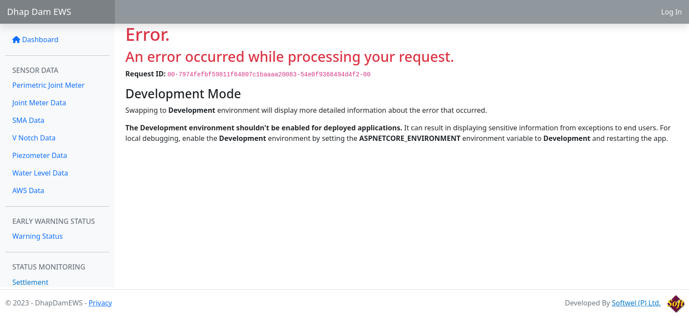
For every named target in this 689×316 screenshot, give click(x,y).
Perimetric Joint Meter (48, 85)
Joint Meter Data (39, 103)
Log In (671, 12)
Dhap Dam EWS (39, 12)
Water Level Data (40, 173)
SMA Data (28, 120)
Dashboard (35, 39)
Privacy (100, 303)
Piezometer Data (39, 155)
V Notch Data (34, 138)
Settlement (30, 282)
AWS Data (28, 190)
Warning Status (37, 236)
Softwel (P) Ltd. (636, 303)
